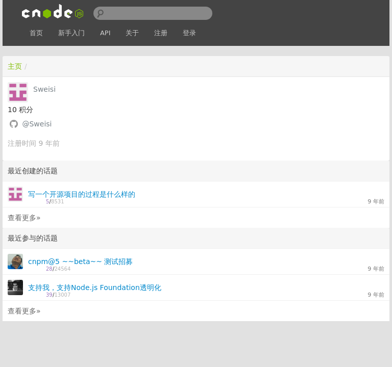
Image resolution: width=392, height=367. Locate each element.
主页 (15, 66)
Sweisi (44, 89)
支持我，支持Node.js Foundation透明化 (94, 287)
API (105, 33)
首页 (36, 33)
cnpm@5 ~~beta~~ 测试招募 (80, 261)
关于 (132, 33)
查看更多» (24, 218)
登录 (189, 33)
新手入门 (71, 33)
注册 (160, 33)
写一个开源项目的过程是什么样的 (81, 194)
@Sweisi (37, 124)
